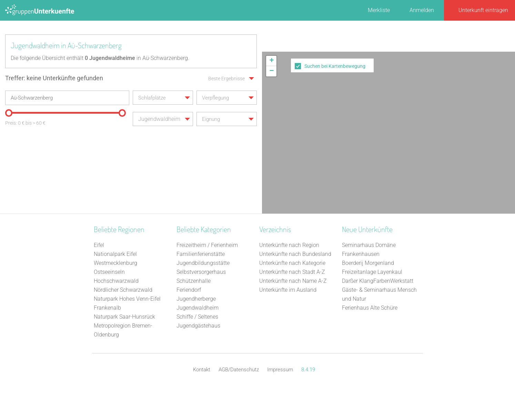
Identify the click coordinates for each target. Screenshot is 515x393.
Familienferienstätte (200, 254)
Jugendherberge (196, 299)
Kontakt (201, 369)
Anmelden (422, 10)
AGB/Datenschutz (239, 369)
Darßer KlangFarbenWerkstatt (377, 281)
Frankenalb (107, 307)
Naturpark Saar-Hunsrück (124, 316)
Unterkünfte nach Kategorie (292, 263)
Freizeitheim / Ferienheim (207, 245)
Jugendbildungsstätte (203, 263)
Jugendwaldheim (197, 307)
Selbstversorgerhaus (201, 272)
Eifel (99, 245)
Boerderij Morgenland (368, 263)
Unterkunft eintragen (483, 10)
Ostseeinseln (109, 272)
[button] (271, 61)
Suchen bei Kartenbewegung (334, 66)
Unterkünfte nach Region (289, 245)
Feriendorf (188, 290)
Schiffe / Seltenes (197, 316)
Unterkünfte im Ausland (287, 290)
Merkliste (379, 10)
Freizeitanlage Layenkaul (372, 272)
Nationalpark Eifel (115, 254)
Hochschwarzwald (116, 281)
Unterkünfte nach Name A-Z (293, 281)
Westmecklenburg (115, 263)
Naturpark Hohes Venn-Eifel (127, 299)
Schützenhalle (193, 281)
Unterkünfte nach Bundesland (295, 254)
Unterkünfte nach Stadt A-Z (292, 272)
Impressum (280, 369)
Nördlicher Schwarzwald (123, 290)
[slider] (8, 113)
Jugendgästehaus (198, 325)
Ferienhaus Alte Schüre (369, 307)
